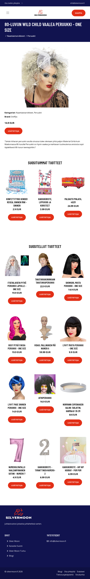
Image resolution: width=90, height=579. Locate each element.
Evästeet (80, 571)
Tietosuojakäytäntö (65, 574)
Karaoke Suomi (15, 546)
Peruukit (32, 36)
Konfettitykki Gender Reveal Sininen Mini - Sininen (17, 202)
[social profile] (22, 3)
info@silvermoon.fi (77, 3)
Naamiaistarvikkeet (16, 36)
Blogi (11, 555)
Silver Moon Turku (17, 551)
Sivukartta (79, 574)
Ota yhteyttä (69, 571)
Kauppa (78, 13)
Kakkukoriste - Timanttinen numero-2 (45, 470)
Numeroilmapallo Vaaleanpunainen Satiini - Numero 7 (17, 470)
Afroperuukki (45, 397)
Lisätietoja (13, 131)
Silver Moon (14, 541)
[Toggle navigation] (8, 13)
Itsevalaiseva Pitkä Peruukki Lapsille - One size (17, 286)
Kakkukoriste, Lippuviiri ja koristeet (45, 202)
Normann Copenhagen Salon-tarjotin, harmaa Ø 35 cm (73, 407)
